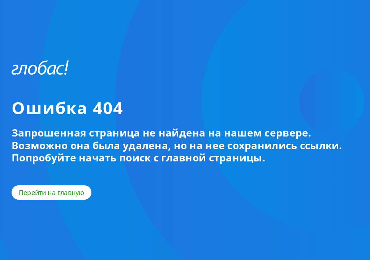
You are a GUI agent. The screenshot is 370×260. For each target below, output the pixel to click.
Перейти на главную (51, 192)
